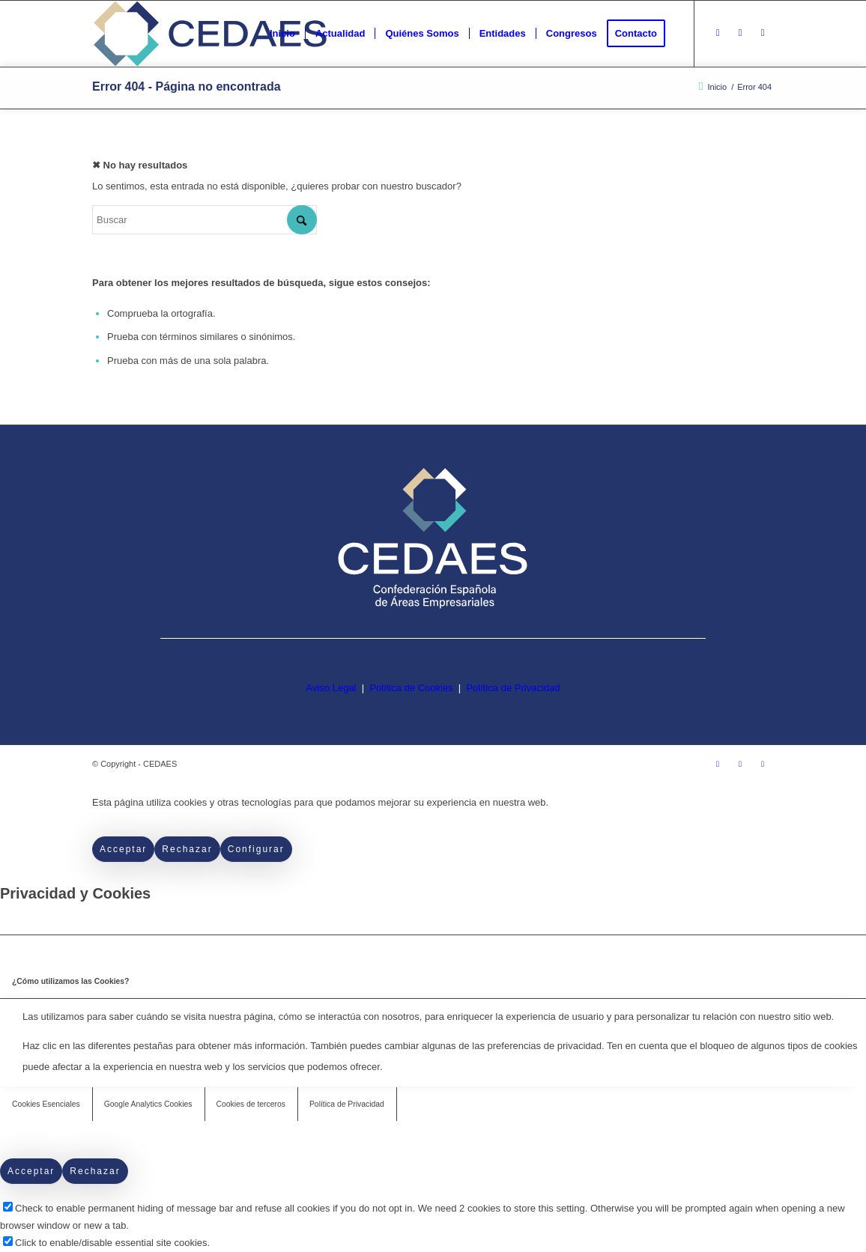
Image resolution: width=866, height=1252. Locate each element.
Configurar (256, 849)
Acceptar (123, 849)
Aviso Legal (331, 687)
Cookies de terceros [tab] (250, 1104)
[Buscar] (204, 219)
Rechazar (187, 849)
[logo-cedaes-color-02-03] (210, 34)
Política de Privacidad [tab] (346, 1104)
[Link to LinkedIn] (762, 33)
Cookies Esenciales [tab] (46, 1104)
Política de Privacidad (513, 687)
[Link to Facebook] (740, 33)
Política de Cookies (410, 687)
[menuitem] (282, 34)
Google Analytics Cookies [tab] (148, 1104)
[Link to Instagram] (717, 33)
